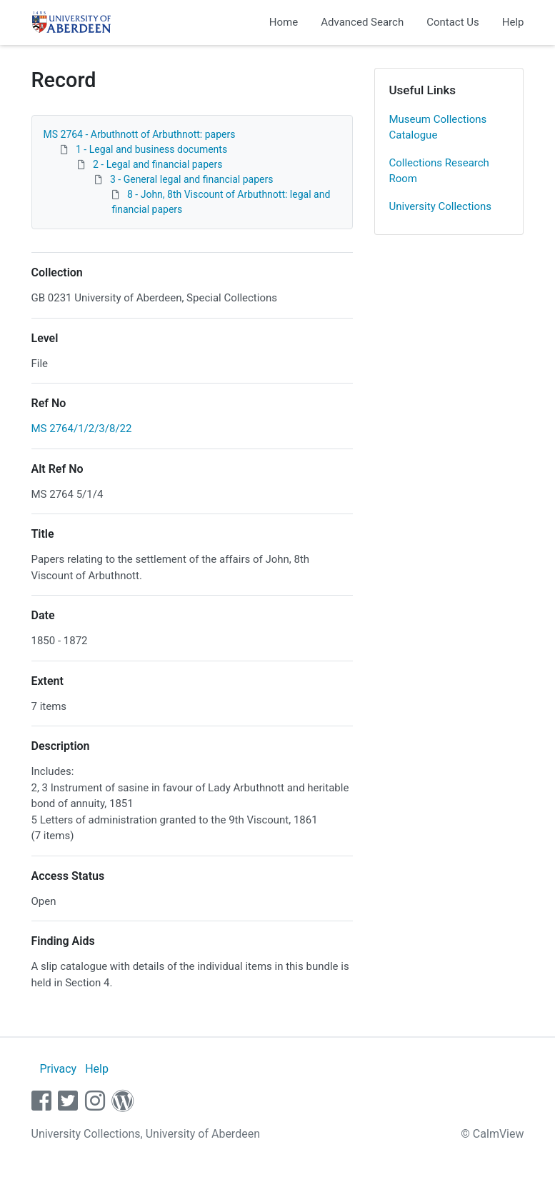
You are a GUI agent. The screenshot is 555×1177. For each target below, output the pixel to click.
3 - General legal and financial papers (191, 179)
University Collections (440, 206)
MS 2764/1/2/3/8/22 (81, 428)
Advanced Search (362, 22)
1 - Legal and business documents (151, 149)
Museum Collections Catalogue (438, 127)
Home (283, 22)
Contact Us (452, 22)
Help (513, 22)
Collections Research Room (439, 171)
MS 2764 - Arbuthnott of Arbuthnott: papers (140, 134)
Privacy (57, 1069)
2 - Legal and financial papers (158, 164)
